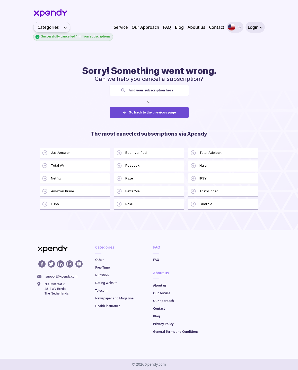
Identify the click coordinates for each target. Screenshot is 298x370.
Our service (161, 293)
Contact (216, 27)
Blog (179, 27)
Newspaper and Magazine (114, 298)
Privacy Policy (163, 324)
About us (196, 27)
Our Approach (145, 27)
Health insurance (107, 306)
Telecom (101, 290)
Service (121, 27)
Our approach (163, 301)
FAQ (167, 27)
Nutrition (102, 275)
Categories (54, 27)
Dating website (106, 283)
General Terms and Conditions (175, 331)
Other (99, 260)
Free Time (102, 267)
